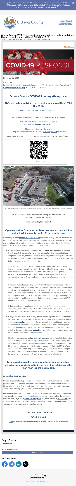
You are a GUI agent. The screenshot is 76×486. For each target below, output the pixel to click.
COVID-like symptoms (32, 399)
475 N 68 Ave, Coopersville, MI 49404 (38, 124)
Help (48, 481)
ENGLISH (34, 417)
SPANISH (43, 417)
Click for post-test (50, 132)
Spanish (48, 222)
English (40, 222)
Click (11, 422)
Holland (23, 110)
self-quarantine (60, 401)
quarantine (37, 330)
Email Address (7, 444)
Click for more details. (48, 110)
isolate (46, 250)
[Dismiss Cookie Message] (73, 2)
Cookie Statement (48, 7)
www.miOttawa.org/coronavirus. (38, 217)
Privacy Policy (30, 481)
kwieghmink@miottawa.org (14, 88)
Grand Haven (33, 110)
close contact (62, 399)
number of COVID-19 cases (29, 238)
